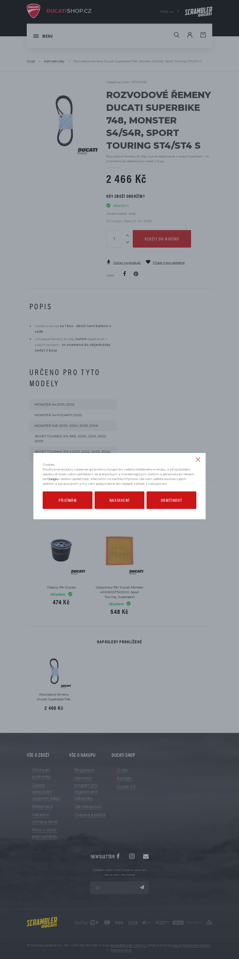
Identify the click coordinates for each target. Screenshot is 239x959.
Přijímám (68, 500)
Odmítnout (171, 500)
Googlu (53, 479)
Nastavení (119, 500)
